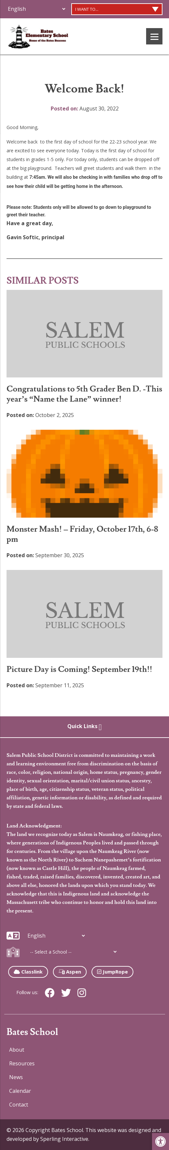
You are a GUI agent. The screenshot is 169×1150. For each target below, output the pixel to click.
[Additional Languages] (36, 9)
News (16, 1077)
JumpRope (112, 971)
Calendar (20, 1090)
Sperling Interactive (64, 1138)
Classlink (28, 971)
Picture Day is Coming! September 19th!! (79, 669)
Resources (22, 1063)
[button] (160, 1141)
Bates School (32, 1032)
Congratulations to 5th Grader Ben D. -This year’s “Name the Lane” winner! (84, 394)
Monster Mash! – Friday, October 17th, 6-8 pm (82, 534)
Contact (18, 1104)
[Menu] (154, 36)
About (16, 1049)
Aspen (70, 971)
